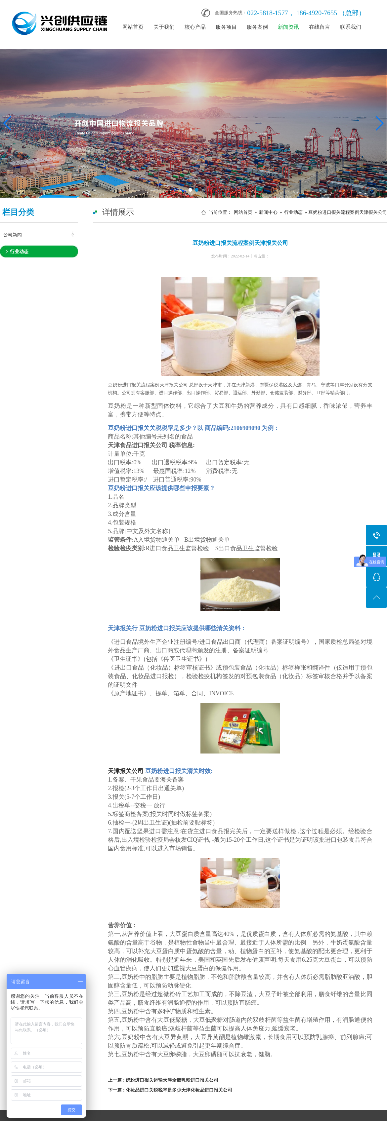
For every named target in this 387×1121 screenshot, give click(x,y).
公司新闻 (12, 234)
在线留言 (319, 27)
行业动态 (19, 251)
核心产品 (195, 27)
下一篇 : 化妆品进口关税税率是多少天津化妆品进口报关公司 (170, 1090)
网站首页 (133, 27)
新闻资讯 (288, 27)
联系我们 (350, 27)
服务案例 (257, 27)
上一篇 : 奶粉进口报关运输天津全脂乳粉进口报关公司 (163, 1080)
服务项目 (226, 27)
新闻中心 (268, 212)
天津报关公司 (126, 771)
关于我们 (164, 27)
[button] (190, 190)
